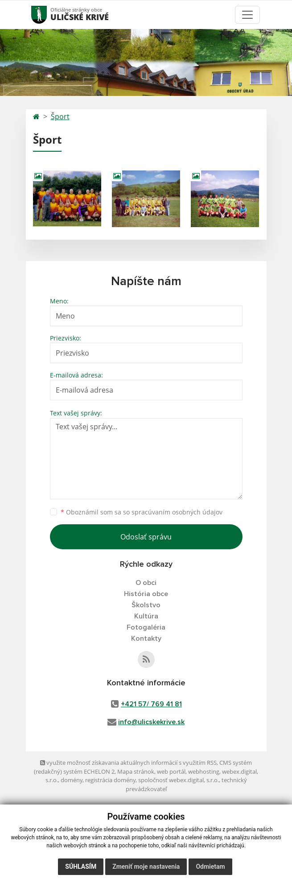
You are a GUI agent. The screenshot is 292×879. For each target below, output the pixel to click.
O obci (146, 582)
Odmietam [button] (210, 866)
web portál (171, 771)
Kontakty (146, 638)
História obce (146, 593)
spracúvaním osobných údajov (177, 512)
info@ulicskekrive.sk (151, 722)
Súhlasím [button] (80, 866)
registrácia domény (110, 780)
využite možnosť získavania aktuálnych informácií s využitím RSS (128, 763)
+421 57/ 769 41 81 (151, 704)
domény (71, 780)
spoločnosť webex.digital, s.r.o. (178, 780)
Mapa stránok (135, 771)
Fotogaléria (146, 627)
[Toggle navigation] (247, 15)
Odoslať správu (146, 537)
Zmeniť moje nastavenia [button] (146, 866)
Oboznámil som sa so (141, 512)
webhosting (203, 771)
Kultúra (146, 616)
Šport (60, 116)
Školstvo (146, 605)
